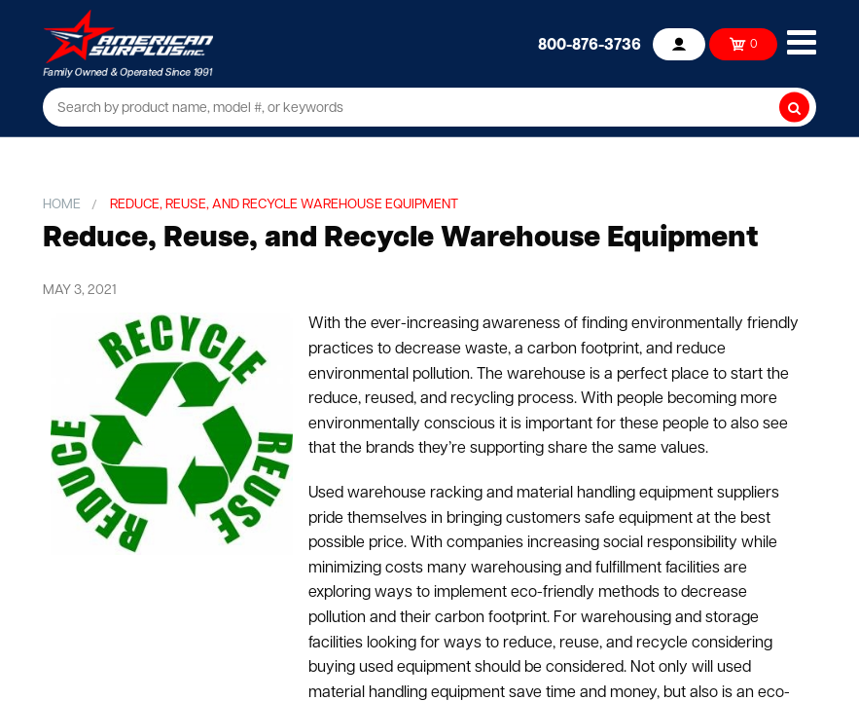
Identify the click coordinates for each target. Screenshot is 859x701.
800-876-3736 (589, 46)
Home (62, 205)
